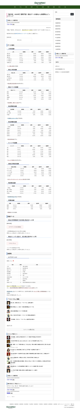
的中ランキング (60, 404)
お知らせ (57, 66)
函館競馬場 (57, 26)
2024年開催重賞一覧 (60, 69)
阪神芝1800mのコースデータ (21, 33)
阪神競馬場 (57, 46)
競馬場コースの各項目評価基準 (62, 72)
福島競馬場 (57, 28)
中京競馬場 (57, 40)
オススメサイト (67, 404)
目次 (18, 40)
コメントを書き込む (29, 329)
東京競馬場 (57, 34)
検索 (56, 12)
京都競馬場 (57, 43)
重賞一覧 (72, 404)
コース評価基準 (71, 405)
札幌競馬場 (57, 23)
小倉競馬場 (57, 49)
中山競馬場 (57, 37)
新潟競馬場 (57, 31)
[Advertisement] (64, 83)
